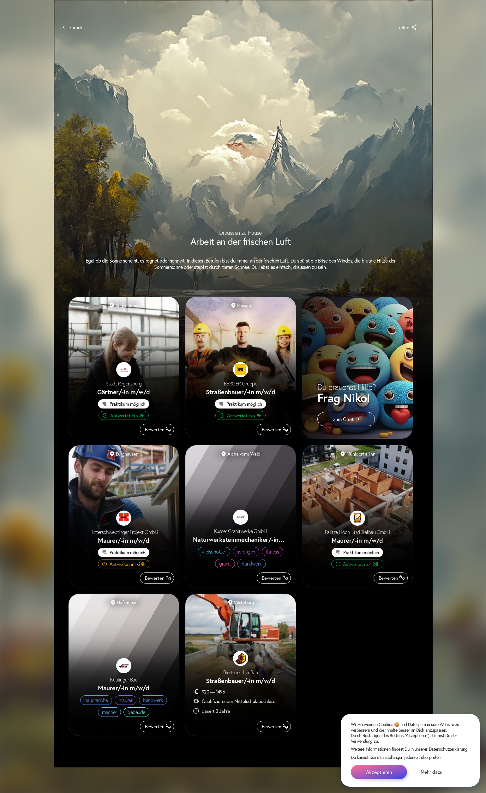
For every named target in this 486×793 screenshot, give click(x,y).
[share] (406, 27)
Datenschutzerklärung (448, 749)
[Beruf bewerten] (157, 429)
